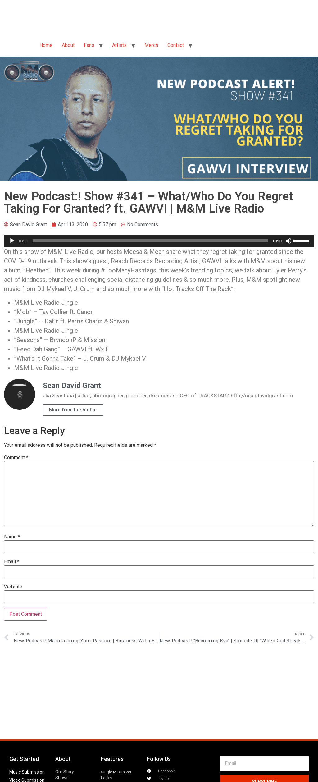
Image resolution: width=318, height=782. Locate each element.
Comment (16, 457)
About (68, 45)
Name (12, 536)
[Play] (12, 241)
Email (11, 561)
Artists (119, 45)
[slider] (150, 240)
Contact (175, 45)
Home (45, 45)
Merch (151, 45)
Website (13, 586)
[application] (159, 241)
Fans (89, 45)
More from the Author (73, 410)
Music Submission (27, 772)
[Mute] (288, 241)
